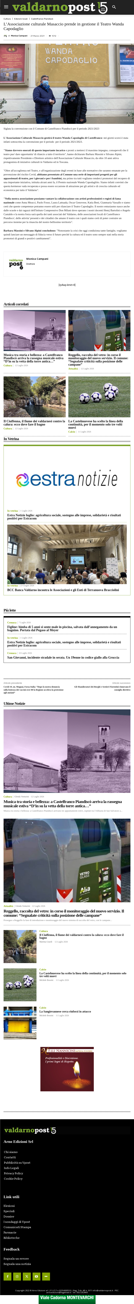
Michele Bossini (46, 980)
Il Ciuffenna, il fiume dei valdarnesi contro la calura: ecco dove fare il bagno (34, 422)
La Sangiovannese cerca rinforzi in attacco (65, 1011)
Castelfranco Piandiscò (42, 19)
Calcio (71, 432)
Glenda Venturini (21, 796)
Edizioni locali (21, 19)
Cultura (7, 19)
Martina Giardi (45, 942)
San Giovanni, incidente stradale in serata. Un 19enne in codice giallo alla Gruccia (63, 657)
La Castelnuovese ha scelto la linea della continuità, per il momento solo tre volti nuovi (95, 424)
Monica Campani (19, 36)
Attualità (73, 369)
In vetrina (12, 511)
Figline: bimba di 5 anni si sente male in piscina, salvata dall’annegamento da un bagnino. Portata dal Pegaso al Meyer (62, 628)
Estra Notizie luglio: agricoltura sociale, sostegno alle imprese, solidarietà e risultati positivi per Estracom (64, 516)
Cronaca (11, 622)
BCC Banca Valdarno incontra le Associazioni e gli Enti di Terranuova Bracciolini (63, 590)
